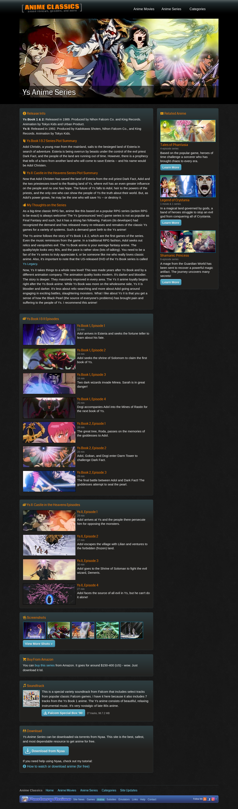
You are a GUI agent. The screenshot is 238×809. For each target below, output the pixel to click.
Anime (100, 799)
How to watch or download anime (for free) (56, 766)
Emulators (124, 799)
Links (135, 799)
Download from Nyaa (45, 750)
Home (50, 790)
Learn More (171, 167)
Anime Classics (52, 7)
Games (91, 799)
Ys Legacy (30, 264)
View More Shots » (38, 643)
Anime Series (89, 790)
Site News (78, 799)
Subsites (111, 799)
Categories (109, 790)
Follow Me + (205, 799)
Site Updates (128, 790)
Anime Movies (67, 790)
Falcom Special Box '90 (63, 713)
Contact (152, 799)
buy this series (45, 665)
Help (142, 799)
